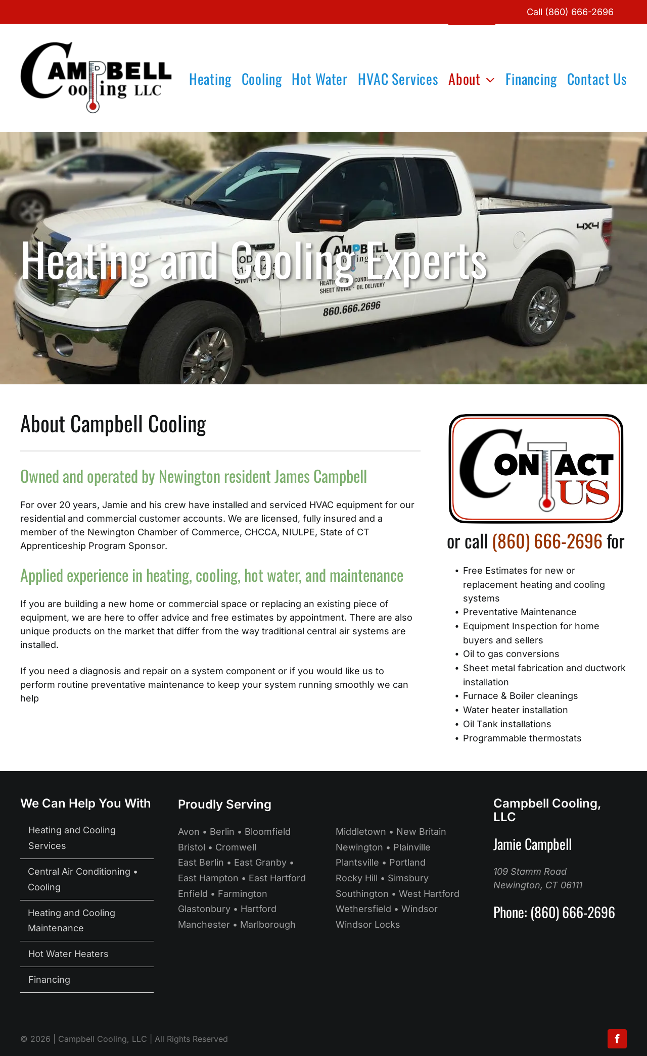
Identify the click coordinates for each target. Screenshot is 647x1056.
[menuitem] (205, 78)
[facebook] (617, 1040)
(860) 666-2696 (579, 12)
